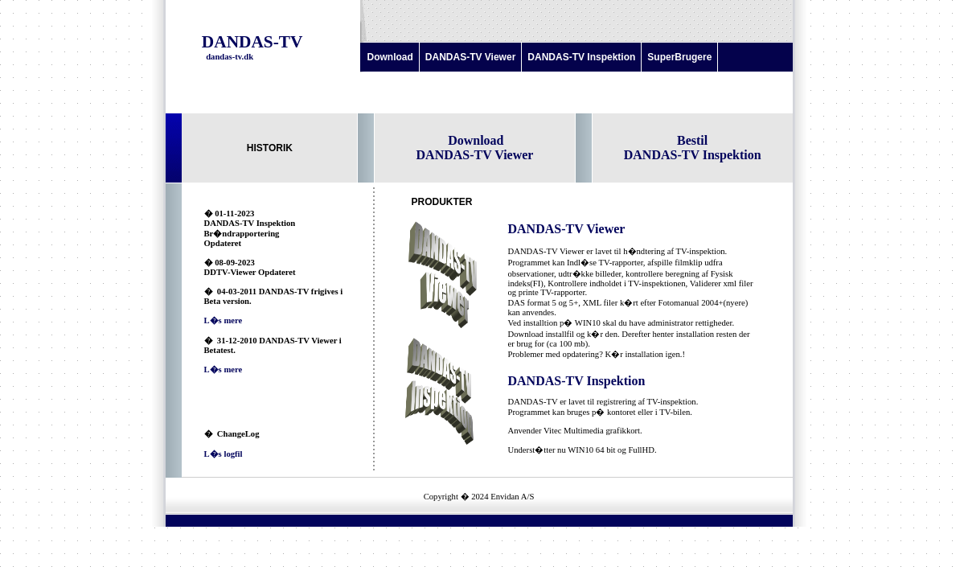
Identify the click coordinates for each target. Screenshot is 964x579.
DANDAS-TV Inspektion (581, 57)
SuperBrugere (679, 57)
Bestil (692, 140)
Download (390, 57)
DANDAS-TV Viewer (470, 57)
